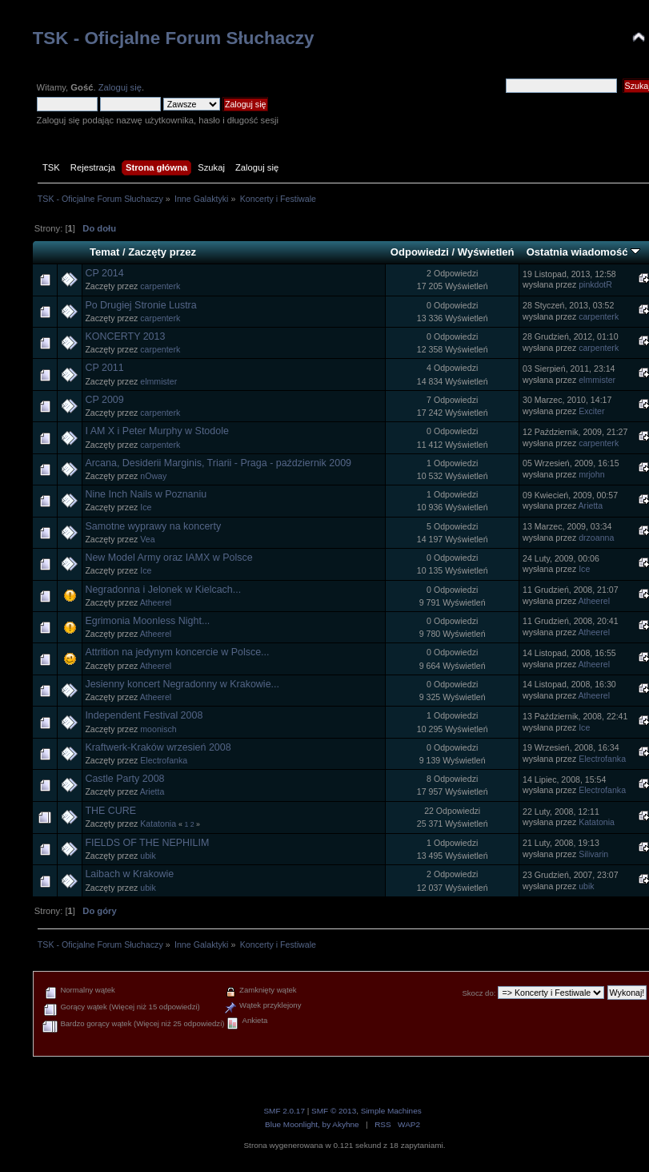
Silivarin (593, 854)
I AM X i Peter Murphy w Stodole (157, 431)
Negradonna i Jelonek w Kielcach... (163, 589)
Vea (147, 539)
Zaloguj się (120, 87)
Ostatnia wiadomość (583, 252)
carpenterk (160, 286)
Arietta (591, 505)
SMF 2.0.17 (284, 1110)
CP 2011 (104, 367)
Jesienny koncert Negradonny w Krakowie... (182, 684)
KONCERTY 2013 (125, 336)
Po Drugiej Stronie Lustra (140, 305)
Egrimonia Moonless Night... (147, 620)
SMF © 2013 (333, 1110)
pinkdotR (595, 284)
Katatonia (158, 823)
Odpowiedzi (420, 252)
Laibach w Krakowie (129, 874)
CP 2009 (104, 399)
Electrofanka (163, 760)
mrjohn (591, 474)
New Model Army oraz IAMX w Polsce (168, 557)
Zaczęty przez (162, 252)
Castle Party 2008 (124, 778)
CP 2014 (104, 273)
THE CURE (110, 810)
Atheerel (155, 602)
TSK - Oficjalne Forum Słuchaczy (173, 38)
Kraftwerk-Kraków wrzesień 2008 (157, 747)
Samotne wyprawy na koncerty (153, 526)
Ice (145, 507)
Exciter (591, 411)
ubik (147, 855)
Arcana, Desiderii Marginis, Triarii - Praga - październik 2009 (218, 463)
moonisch (158, 729)
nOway (153, 476)
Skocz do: (478, 993)
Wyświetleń (486, 252)
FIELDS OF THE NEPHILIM (147, 842)
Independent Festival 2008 (143, 715)
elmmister (158, 381)
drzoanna (596, 537)
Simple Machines (391, 1110)
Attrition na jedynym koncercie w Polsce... (177, 652)
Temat (104, 252)
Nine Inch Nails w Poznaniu (145, 494)
